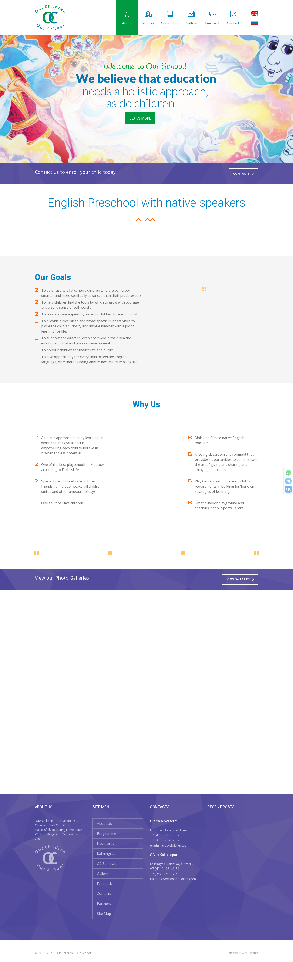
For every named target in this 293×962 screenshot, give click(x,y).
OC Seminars (107, 863)
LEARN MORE (140, 118)
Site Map (104, 913)
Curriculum (170, 18)
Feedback (212, 18)
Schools (148, 18)
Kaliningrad (106, 853)
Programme (106, 833)
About (127, 18)
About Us (104, 823)
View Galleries (240, 579)
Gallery (191, 18)
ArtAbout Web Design (243, 953)
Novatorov (105, 843)
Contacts (234, 18)
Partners (104, 903)
